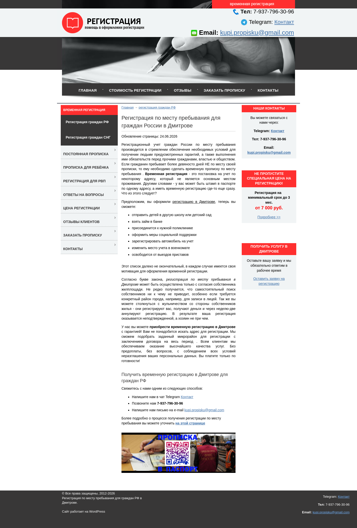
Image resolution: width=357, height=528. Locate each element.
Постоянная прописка (86, 154)
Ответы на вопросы (83, 195)
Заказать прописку (224, 90)
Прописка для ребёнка (86, 167)
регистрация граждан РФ (157, 107)
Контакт (284, 22)
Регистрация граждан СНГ (88, 137)
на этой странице (190, 423)
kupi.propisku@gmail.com (257, 32)
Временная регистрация (84, 110)
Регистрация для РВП (84, 181)
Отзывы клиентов (81, 222)
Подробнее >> (269, 217)
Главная (88, 90)
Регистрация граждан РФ (87, 122)
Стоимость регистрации (135, 90)
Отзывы (182, 90)
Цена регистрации (81, 208)
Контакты (268, 90)
